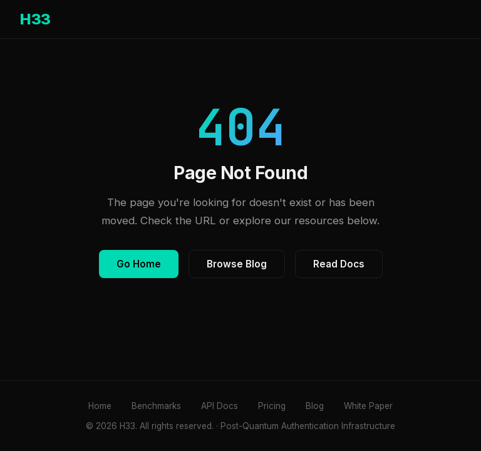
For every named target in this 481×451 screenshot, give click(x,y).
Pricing (272, 406)
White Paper (368, 406)
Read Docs (339, 264)
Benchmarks (156, 406)
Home (99, 406)
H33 (35, 19)
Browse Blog (237, 264)
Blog (315, 406)
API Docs (219, 406)
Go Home (138, 264)
